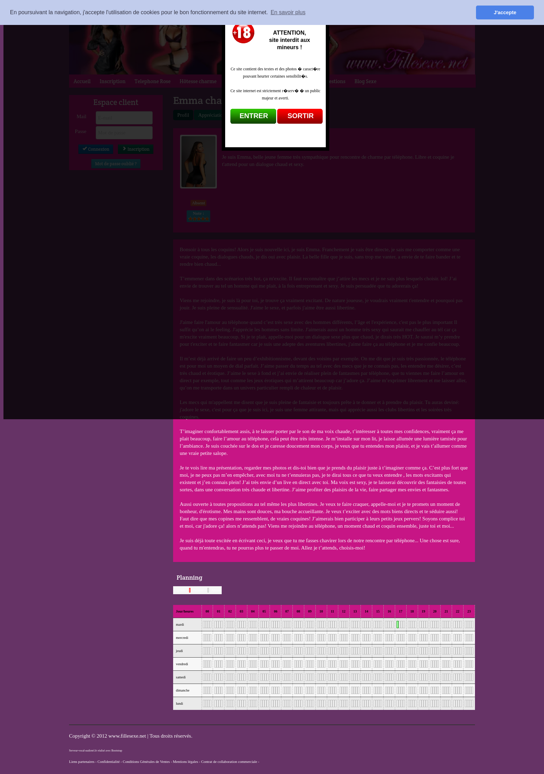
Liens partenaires (81, 762)
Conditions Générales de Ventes (146, 762)
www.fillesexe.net (127, 736)
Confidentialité (108, 762)
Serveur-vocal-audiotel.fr (83, 750)
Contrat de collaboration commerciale (229, 762)
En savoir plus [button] (288, 12)
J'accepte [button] (505, 12)
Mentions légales (185, 762)
